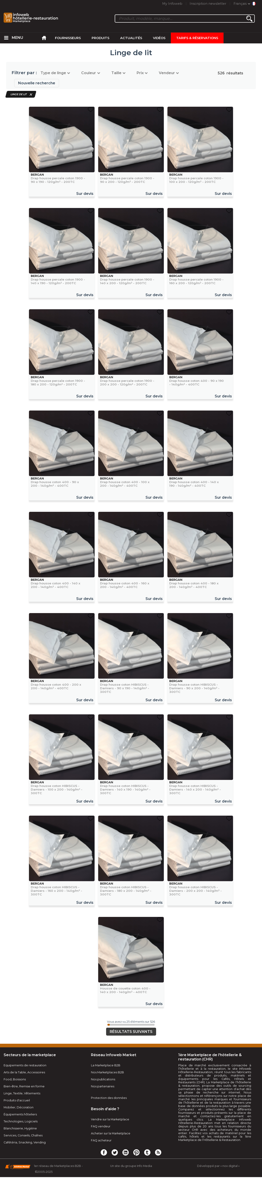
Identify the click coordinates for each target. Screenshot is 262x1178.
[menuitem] (6, 38)
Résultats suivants (131, 1031)
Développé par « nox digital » (218, 1166)
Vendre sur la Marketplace (110, 1119)
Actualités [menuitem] (131, 38)
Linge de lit (19, 94)
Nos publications (103, 1079)
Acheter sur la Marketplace (110, 1133)
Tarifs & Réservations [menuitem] (197, 38)
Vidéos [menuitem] (159, 38)
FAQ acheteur (101, 1140)
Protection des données (109, 1098)
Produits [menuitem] (100, 38)
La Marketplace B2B (105, 1065)
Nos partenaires (102, 1086)
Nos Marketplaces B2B (107, 1072)
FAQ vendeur (100, 1126)
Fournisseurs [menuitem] (68, 38)
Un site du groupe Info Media (131, 1166)
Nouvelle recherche (36, 83)
